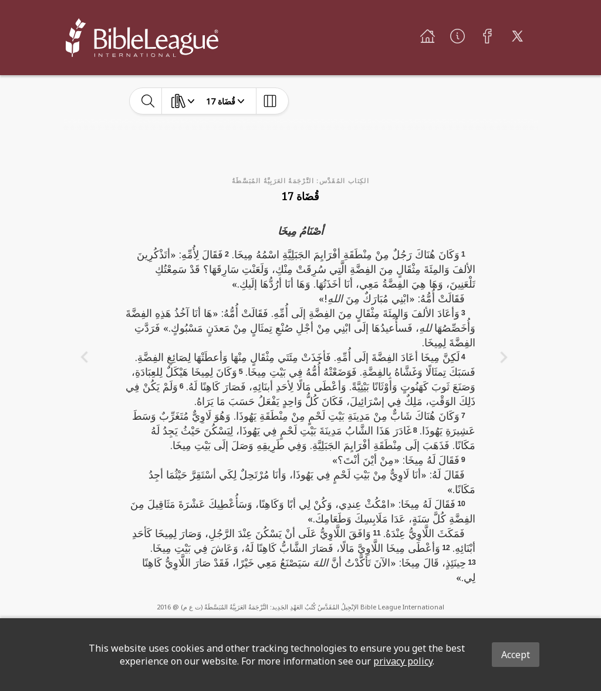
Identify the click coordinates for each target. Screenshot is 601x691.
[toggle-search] (148, 101)
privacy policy (403, 661)
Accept (515, 654)
